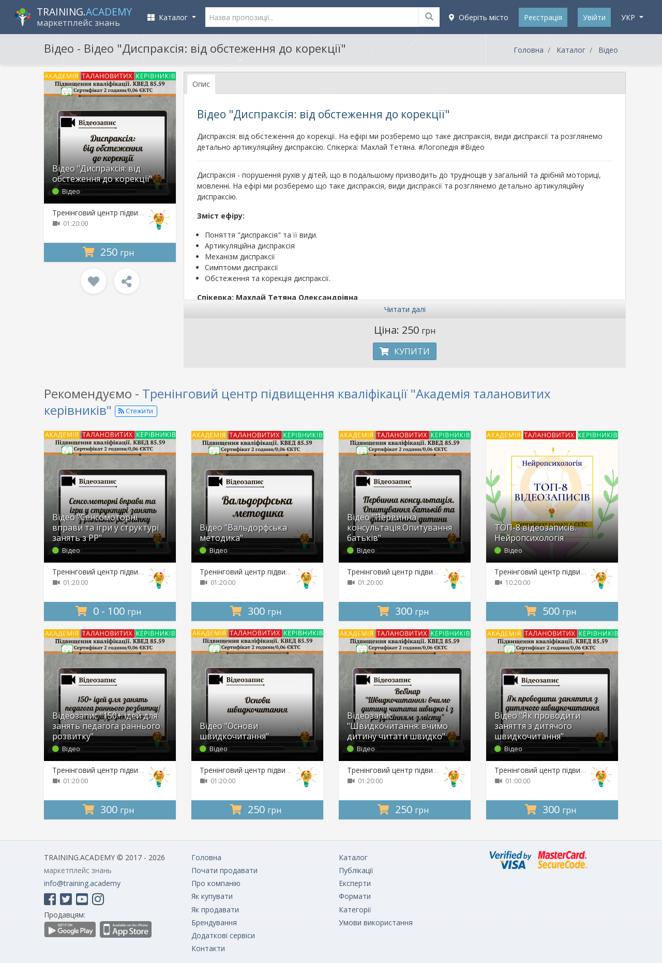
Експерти (355, 883)
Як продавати (215, 909)
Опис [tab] (201, 84)
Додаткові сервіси (223, 935)
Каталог (570, 50)
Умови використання (376, 922)
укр (629, 17)
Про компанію (215, 883)
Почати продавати (224, 870)
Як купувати (212, 896)
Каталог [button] (168, 17)
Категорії (355, 909)
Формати (355, 896)
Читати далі (405, 309)
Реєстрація (543, 17)
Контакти (208, 948)
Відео (608, 50)
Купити (405, 351)
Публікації (356, 870)
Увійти (594, 17)
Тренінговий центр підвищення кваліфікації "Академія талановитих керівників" (297, 401)
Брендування (214, 922)
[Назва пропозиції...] (322, 17)
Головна (529, 50)
